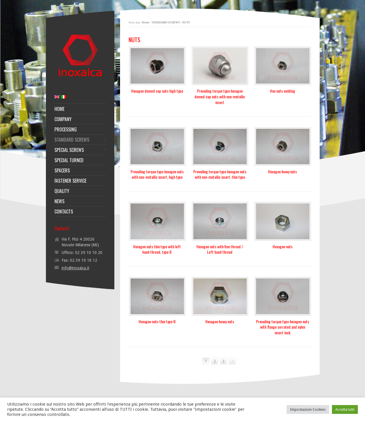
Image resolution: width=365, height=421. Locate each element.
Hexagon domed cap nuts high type (157, 91)
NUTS (186, 22)
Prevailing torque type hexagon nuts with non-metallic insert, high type (157, 174)
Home (145, 22)
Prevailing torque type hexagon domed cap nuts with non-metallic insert (219, 96)
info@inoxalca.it (75, 268)
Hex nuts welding (282, 91)
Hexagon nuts (283, 246)
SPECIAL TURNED (69, 160)
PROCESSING (65, 129)
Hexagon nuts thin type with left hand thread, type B (157, 249)
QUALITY (61, 191)
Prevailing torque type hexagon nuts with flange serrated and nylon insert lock (282, 326)
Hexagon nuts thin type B (157, 321)
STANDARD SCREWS (166, 22)
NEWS (59, 201)
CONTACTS (63, 211)
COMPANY (63, 119)
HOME (59, 109)
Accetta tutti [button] (344, 409)
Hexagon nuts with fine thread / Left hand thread (219, 249)
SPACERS (62, 170)
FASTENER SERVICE (70, 180)
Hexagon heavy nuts (282, 171)
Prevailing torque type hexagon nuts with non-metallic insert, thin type (219, 174)
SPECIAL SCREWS (69, 150)
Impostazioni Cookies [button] (308, 409)
